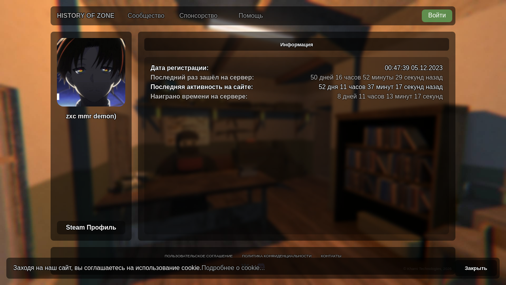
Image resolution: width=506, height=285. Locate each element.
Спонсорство (198, 15)
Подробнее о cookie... (233, 267)
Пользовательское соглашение (199, 256)
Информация (296, 45)
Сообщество (146, 15)
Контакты (331, 256)
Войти (437, 15)
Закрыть (476, 268)
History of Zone (86, 15)
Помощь (251, 15)
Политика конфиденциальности (277, 256)
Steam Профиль (91, 227)
